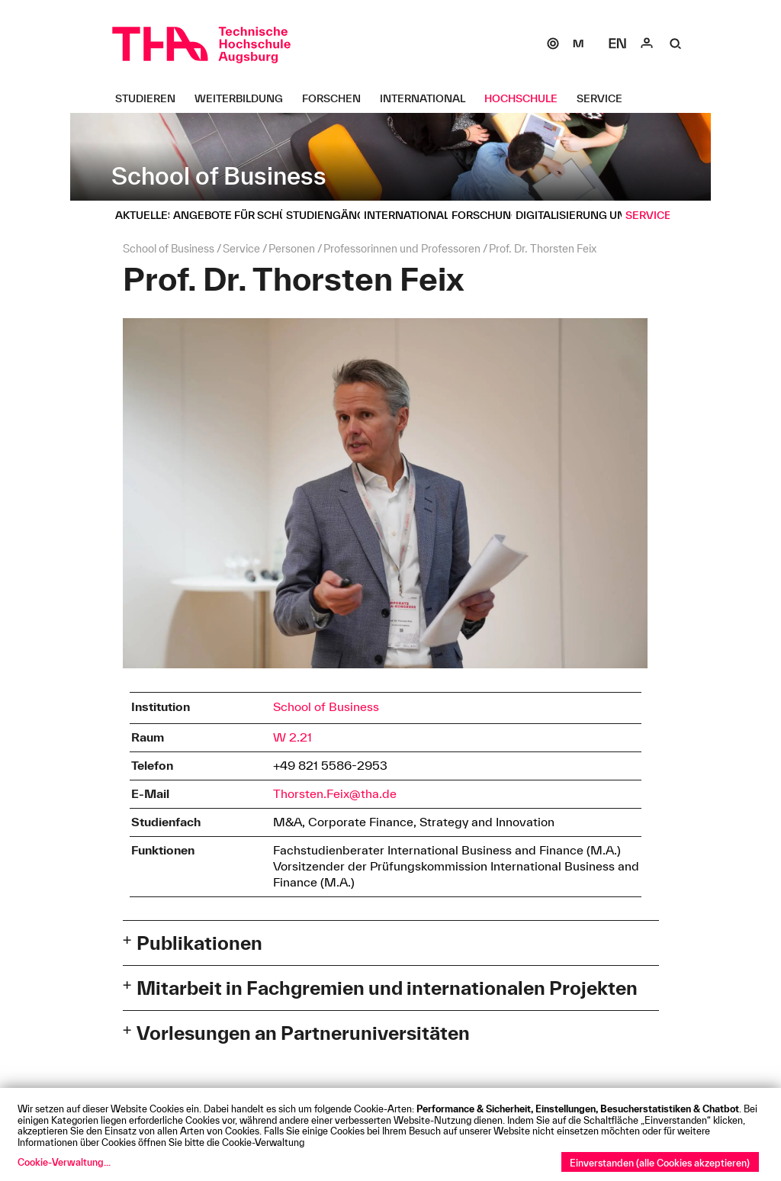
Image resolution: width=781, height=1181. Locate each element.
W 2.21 (292, 737)
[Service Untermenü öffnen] (605, 98)
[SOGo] (552, 43)
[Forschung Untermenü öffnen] (491, 215)
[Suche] (675, 43)
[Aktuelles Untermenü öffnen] (150, 215)
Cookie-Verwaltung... (64, 1162)
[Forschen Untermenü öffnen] (337, 98)
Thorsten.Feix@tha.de (335, 793)
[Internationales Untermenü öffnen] (419, 215)
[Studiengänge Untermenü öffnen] (334, 215)
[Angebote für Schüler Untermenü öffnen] (245, 215)
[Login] (646, 43)
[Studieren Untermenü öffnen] (151, 98)
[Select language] (617, 43)
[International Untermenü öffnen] (428, 98)
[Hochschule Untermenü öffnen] (526, 98)
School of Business (326, 706)
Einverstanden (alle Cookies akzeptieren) (660, 1162)
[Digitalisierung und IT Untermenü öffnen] (586, 215)
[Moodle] (578, 43)
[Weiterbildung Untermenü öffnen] (244, 98)
